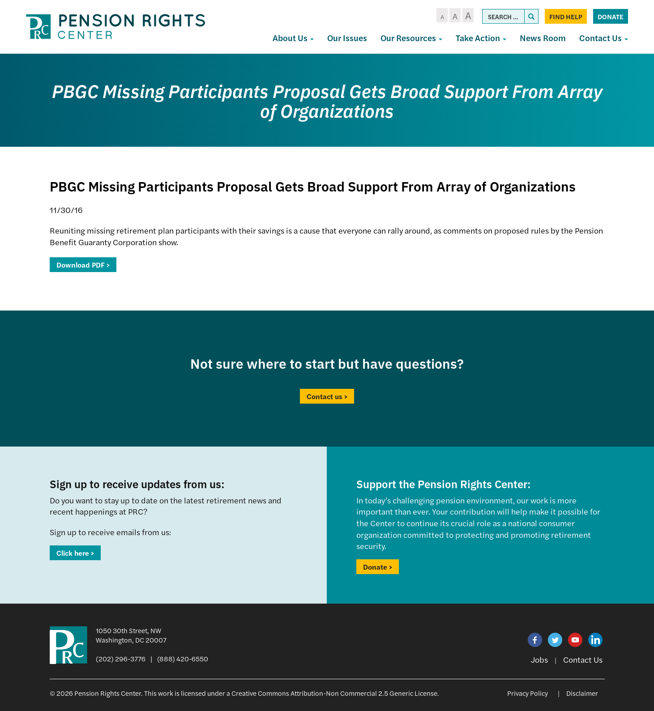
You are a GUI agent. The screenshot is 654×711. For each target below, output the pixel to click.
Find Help (565, 16)
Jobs (539, 659)
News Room (543, 38)
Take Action (481, 38)
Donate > (377, 567)
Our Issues (347, 38)
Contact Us (603, 38)
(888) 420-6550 (182, 658)
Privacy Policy (527, 693)
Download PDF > (83, 265)
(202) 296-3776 (120, 658)
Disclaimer (582, 693)
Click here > (75, 553)
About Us (293, 38)
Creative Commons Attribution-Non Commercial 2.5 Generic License (334, 693)
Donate (611, 16)
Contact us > (327, 396)
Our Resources (411, 38)
